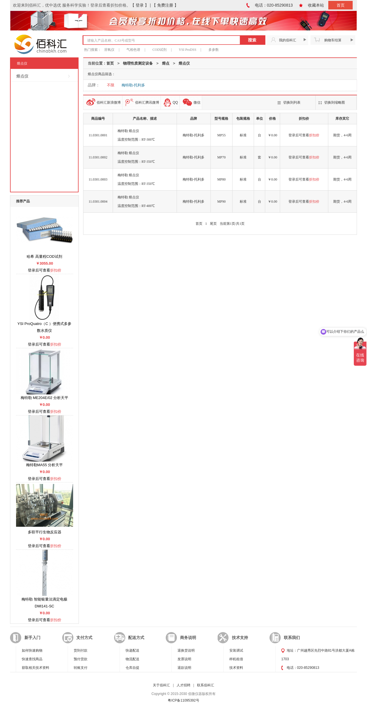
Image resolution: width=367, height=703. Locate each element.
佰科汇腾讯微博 (142, 102)
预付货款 (80, 659)
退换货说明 (186, 650)
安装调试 (236, 650)
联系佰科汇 (205, 685)
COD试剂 (160, 50)
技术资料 (236, 668)
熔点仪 (184, 63)
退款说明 (184, 668)
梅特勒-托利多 (133, 85)
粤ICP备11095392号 (183, 700)
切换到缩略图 (334, 102)
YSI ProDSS (187, 50)
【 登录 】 (139, 5)
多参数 (213, 50)
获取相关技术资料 (35, 668)
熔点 (165, 63)
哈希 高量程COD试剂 (44, 256)
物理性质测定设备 (138, 63)
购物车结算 (332, 40)
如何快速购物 (32, 650)
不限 (110, 85)
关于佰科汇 (161, 685)
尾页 (213, 224)
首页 (341, 5)
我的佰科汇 (287, 40)
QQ (171, 102)
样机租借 (236, 659)
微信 (191, 102)
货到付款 (80, 650)
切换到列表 (291, 102)
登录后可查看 (303, 135)
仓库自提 (132, 668)
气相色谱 (133, 50)
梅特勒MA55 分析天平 (44, 465)
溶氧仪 (109, 50)
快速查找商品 (32, 659)
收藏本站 (316, 5)
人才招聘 (183, 685)
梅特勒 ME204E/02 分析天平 (44, 398)
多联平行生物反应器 (44, 532)
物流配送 (132, 659)
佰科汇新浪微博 (103, 102)
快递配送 (132, 650)
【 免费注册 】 (165, 5)
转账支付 (80, 668)
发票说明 (184, 659)
